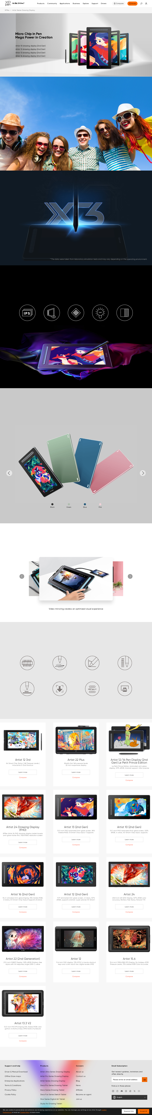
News (78, 1085)
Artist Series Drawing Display (52, 1081)
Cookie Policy (10, 1094)
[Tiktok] (130, 1091)
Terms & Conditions (13, 1085)
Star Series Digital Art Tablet (52, 1099)
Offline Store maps (13, 1076)
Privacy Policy (10, 1090)
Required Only (129, 1111)
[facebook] (117, 1091)
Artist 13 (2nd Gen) (76, 827)
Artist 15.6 (129, 958)
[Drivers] (103, 3)
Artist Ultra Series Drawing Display (55, 1072)
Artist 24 (129, 894)
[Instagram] (113, 1091)
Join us (79, 1099)
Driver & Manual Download (16, 1072)
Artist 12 (76, 958)
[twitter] (134, 1091)
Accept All (143, 1111)
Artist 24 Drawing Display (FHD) (22, 828)
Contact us (81, 1076)
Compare (120, 3)
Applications (65, 3)
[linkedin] (126, 1091)
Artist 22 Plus (76, 759)
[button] (141, 3)
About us (79, 1072)
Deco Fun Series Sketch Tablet (53, 1094)
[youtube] (139, 1091)
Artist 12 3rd (23, 759)
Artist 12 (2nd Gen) (76, 894)
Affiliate (79, 1090)
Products (40, 3)
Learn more (22, 772)
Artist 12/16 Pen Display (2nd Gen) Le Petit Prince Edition (129, 761)
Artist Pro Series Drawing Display (54, 1076)
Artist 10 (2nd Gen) (129, 827)
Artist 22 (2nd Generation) (23, 958)
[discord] (121, 1091)
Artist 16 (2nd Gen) (23, 894)
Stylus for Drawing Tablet (51, 1104)
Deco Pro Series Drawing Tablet (54, 1085)
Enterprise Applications (14, 1081)
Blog (78, 1081)
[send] (144, 1079)
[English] (129, 1097)
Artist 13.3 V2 (22, 1023)
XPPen (7, 10)
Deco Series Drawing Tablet (52, 1090)
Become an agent (83, 1094)
